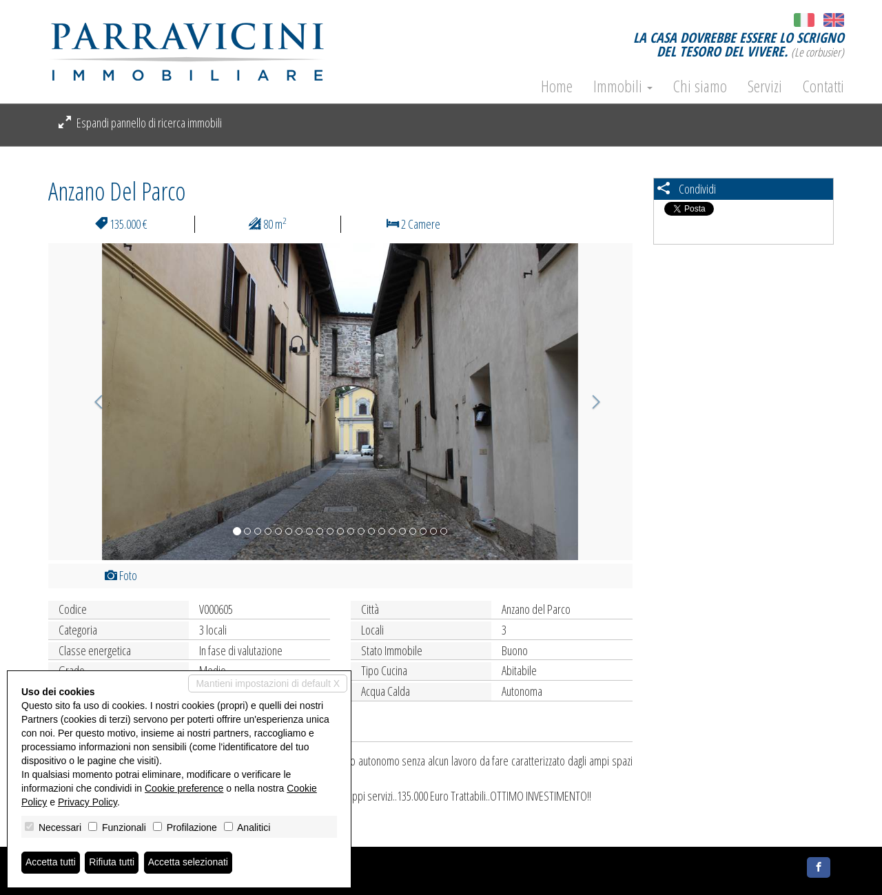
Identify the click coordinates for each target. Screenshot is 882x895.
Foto (121, 575)
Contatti (823, 86)
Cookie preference (184, 788)
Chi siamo (700, 86)
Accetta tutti (50, 862)
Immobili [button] (623, 86)
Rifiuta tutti (112, 862)
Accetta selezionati (188, 862)
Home (557, 86)
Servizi (765, 86)
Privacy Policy (87, 801)
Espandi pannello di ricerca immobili (140, 122)
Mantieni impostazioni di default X (268, 683)
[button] (92, 401)
